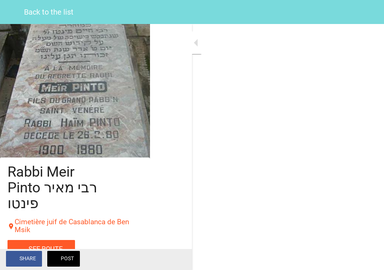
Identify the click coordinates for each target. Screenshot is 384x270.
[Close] (12, 12)
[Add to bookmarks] (369, 259)
